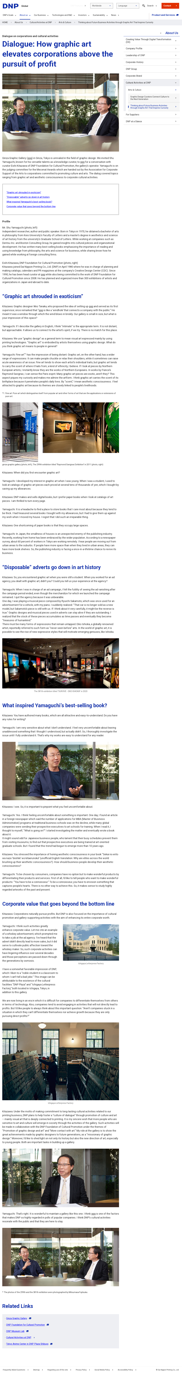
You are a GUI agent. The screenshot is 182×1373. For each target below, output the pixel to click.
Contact (167, 6)
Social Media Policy (104, 1370)
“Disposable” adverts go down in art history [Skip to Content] (28, 197)
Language (122, 6)
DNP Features (77, 6)
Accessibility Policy (127, 1370)
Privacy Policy (83, 1370)
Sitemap (36, 1370)
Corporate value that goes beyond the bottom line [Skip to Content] (31, 206)
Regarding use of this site (59, 1370)
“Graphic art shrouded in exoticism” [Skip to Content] (24, 192)
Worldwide (97, 6)
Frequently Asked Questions (14, 1370)
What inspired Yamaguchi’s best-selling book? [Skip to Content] (29, 201)
